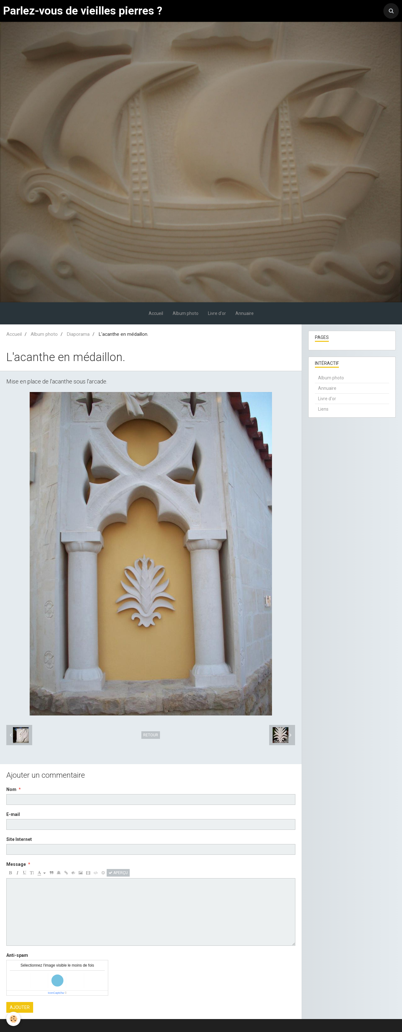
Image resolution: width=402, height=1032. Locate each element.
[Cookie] (13, 1019)
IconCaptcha (56, 992)
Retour (150, 735)
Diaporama (78, 334)
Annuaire (244, 313)
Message (16, 864)
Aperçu (118, 873)
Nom (11, 789)
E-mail (13, 814)
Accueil (156, 313)
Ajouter (20, 1007)
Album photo (185, 313)
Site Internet (19, 839)
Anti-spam (17, 955)
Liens (323, 409)
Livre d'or (217, 313)
